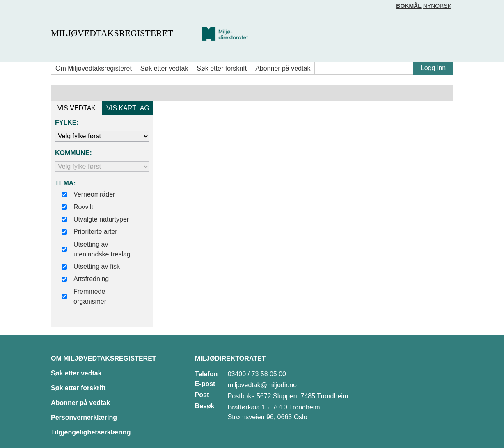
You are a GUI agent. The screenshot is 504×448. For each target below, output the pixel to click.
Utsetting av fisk (96, 266)
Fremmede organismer (89, 296)
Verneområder (94, 194)
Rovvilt (83, 206)
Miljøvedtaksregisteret (112, 33)
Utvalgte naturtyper (101, 219)
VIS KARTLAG (127, 108)
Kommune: (73, 152)
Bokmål (408, 5)
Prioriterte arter (95, 231)
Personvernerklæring (84, 417)
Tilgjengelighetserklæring (91, 432)
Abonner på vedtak (282, 68)
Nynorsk (437, 5)
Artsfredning (91, 278)
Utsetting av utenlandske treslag (102, 249)
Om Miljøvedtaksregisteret (93, 68)
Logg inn (433, 67)
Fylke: (67, 122)
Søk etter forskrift (222, 68)
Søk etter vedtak (164, 68)
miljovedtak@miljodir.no (262, 385)
